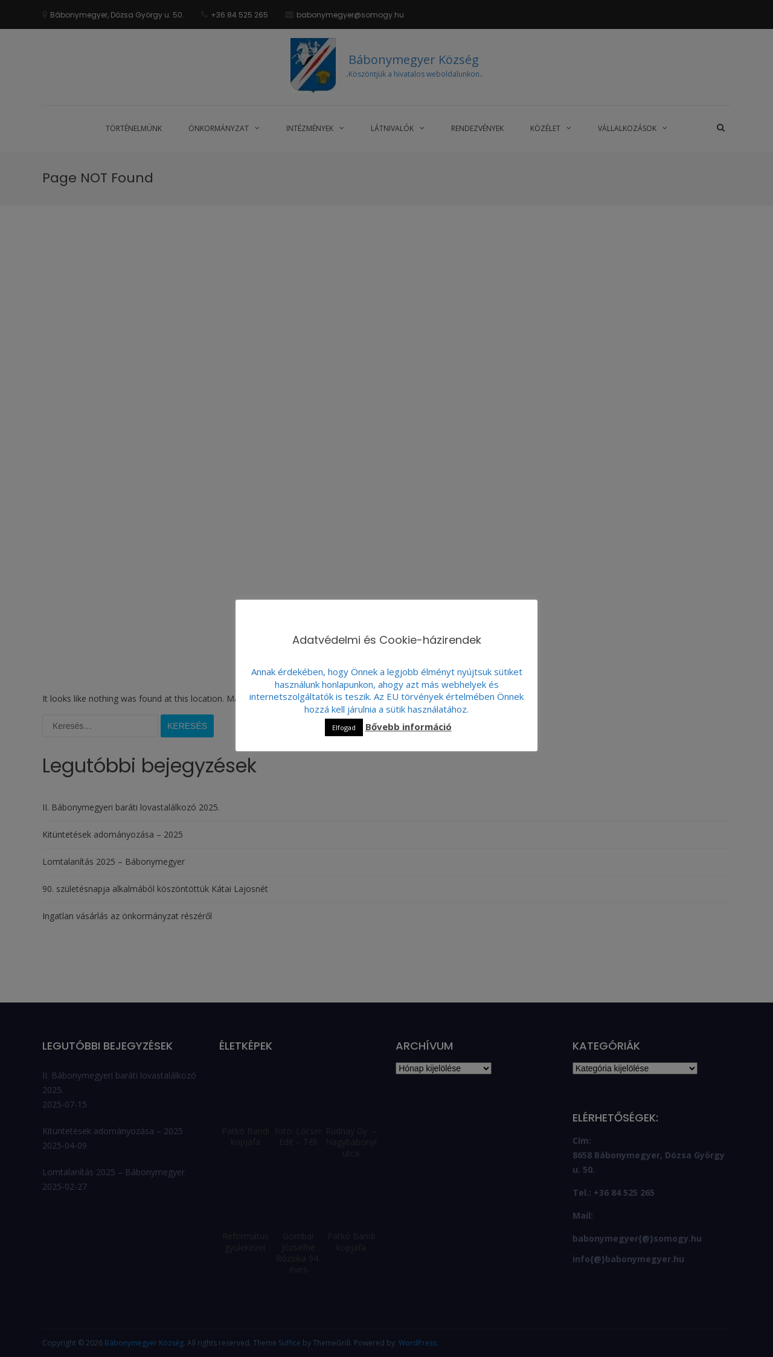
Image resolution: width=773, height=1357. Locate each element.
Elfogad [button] (344, 727)
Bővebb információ (408, 726)
